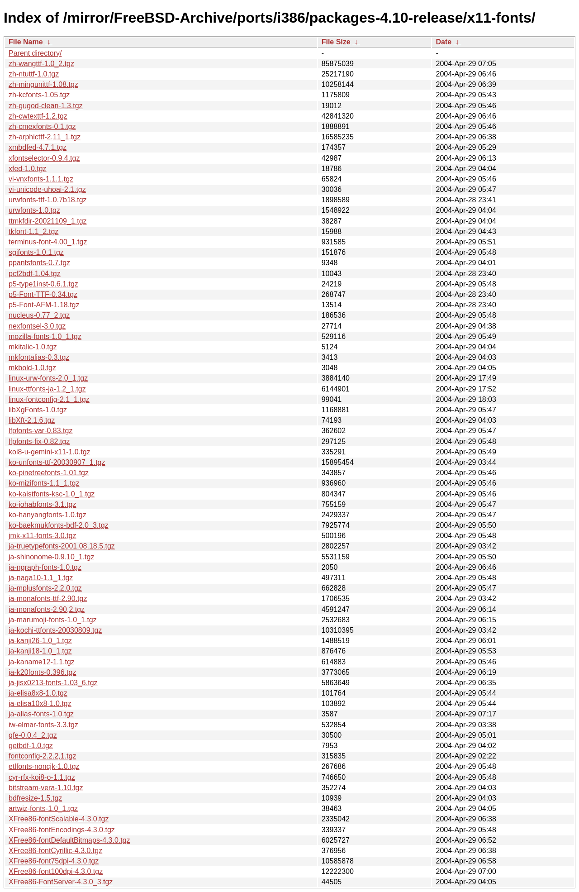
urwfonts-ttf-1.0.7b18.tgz (48, 200)
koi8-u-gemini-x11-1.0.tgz (49, 452)
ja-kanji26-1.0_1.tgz (40, 640)
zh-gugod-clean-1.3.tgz (46, 106)
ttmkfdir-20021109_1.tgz (48, 221)
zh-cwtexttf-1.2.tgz (38, 116)
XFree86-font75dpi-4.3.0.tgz (54, 861)
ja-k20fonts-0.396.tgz (42, 672)
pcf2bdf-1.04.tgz (35, 273)
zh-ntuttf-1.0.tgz (34, 74)
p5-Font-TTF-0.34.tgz (43, 294)
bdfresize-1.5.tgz (35, 798)
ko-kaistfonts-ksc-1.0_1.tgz (52, 494)
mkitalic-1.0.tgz (33, 347)
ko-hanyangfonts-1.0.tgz (47, 515)
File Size (336, 42)
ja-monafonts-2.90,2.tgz (47, 609)
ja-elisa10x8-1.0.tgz (40, 703)
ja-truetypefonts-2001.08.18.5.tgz (62, 546)
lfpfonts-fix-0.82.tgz (39, 441)
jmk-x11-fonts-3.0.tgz (42, 535)
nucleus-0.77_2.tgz (39, 315)
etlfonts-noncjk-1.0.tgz (44, 766)
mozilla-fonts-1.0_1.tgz (45, 336)
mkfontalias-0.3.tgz (39, 357)
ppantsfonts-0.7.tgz (39, 263)
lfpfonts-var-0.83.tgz (40, 430)
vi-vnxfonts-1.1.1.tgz (41, 179)
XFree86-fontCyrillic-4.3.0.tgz (55, 850)
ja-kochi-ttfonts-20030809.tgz (55, 630)
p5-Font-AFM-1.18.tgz (44, 305)
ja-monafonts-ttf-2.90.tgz (48, 598)
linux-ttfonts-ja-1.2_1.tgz (47, 389)
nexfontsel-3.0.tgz (37, 326)
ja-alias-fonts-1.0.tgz (41, 714)
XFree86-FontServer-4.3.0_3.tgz (61, 882)
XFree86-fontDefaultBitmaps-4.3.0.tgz (69, 840)
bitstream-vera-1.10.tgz (46, 788)
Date (443, 42)
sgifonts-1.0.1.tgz (36, 252)
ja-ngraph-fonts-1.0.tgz (45, 567)
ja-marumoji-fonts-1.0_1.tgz (53, 620)
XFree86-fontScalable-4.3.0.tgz (59, 819)
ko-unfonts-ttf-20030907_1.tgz (57, 462)
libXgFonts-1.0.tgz (38, 410)
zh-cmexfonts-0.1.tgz (42, 126)
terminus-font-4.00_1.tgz (48, 242)
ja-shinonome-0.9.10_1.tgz (51, 557)
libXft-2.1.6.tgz (32, 420)
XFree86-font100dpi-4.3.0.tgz (56, 871)
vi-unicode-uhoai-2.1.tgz (47, 189)
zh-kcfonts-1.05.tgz (39, 95)
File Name (26, 42)
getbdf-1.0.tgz (31, 745)
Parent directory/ (35, 53)
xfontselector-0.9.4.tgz (44, 158)
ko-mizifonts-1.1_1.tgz (44, 483)
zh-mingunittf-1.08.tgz (43, 84)
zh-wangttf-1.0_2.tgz (41, 63)
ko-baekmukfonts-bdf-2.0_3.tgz (59, 525)
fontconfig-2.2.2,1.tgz (42, 756)
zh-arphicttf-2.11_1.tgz (45, 137)
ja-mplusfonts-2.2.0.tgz (45, 588)
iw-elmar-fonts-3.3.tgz (43, 725)
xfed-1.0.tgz (28, 168)
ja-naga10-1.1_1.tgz (41, 578)
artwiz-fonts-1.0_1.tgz (43, 808)
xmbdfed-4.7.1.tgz (37, 147)
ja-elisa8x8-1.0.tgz (38, 693)
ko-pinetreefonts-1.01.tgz (49, 473)
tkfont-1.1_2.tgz (33, 231)
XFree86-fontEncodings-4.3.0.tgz (62, 830)
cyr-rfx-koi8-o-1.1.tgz (42, 777)
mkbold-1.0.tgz (32, 368)
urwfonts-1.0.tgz (34, 210)
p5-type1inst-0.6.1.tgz (43, 284)
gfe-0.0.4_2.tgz (33, 735)
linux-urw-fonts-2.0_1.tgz (48, 378)
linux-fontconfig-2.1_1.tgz (49, 399)
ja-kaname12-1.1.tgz (42, 662)
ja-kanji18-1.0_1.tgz (40, 651)
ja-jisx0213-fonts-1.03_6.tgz (53, 683)
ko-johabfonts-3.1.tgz (42, 504)
